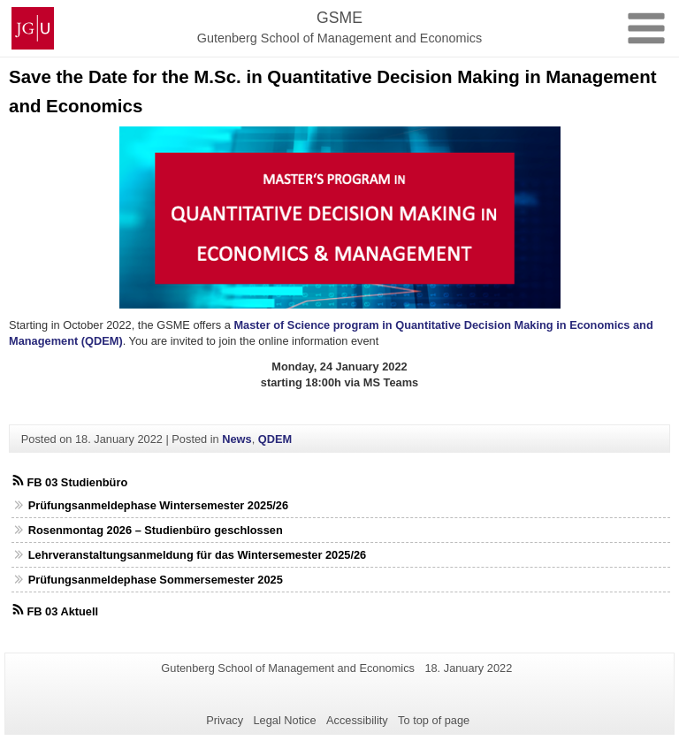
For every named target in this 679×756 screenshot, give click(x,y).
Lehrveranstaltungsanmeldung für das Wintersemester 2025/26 (197, 554)
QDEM (275, 439)
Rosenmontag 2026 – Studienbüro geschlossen (155, 530)
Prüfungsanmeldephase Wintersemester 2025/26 (158, 505)
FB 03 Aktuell (62, 611)
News (236, 439)
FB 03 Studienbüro (77, 482)
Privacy (224, 720)
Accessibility (357, 720)
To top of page (433, 720)
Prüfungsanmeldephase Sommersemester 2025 (155, 579)
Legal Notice (284, 720)
